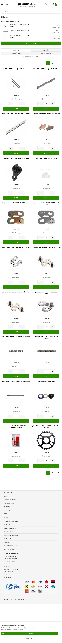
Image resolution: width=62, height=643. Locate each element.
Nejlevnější (16, 50)
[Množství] (16, 103)
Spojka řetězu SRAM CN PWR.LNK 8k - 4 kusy (47, 247)
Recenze (6, 517)
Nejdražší (46, 50)
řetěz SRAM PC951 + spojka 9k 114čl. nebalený (19, 31)
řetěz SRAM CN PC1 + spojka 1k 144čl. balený (16, 113)
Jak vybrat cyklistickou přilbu (10, 528)
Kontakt (5, 496)
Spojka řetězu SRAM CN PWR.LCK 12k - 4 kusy (16, 203)
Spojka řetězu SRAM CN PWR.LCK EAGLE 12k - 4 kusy (46, 203)
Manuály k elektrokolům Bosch (11, 535)
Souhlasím (29, 633)
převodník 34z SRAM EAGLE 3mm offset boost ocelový (46, 426)
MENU (8, 4)
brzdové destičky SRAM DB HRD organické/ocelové (16, 426)
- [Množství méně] (10, 104)
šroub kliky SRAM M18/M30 (46, 381)
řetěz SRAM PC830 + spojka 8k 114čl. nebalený (19, 25)
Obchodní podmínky (9, 503)
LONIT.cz (23, 599)
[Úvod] (2, 11)
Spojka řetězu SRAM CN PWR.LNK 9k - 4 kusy (16, 292)
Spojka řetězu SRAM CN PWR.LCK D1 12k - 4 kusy (46, 292)
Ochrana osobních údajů (10, 500)
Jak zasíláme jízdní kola (9, 532)
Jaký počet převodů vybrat (10, 546)
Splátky (5, 513)
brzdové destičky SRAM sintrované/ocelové (46, 113)
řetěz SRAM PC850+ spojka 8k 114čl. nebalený (19, 36)
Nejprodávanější (16, 53)
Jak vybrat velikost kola (9, 539)
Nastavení (29, 638)
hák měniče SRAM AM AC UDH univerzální (16, 158)
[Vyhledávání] (48, 3)
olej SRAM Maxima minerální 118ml (46, 158)
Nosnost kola (7, 542)
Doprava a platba (8, 510)
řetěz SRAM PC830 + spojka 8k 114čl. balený (46, 69)
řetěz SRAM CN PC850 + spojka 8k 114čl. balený (46, 337)
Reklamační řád (7, 506)
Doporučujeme (46, 53)
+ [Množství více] (22, 104)
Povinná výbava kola (9, 549)
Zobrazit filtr (31, 43)
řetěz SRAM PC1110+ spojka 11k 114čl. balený (16, 381)
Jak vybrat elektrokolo (9, 525)
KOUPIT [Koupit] (16, 108)
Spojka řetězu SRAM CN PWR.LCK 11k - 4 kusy (16, 247)
